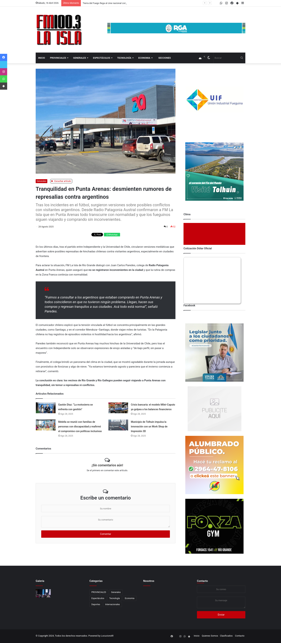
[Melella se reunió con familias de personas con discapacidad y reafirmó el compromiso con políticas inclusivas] (46, 425)
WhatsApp (112, 235)
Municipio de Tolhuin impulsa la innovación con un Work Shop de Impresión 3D (149, 426)
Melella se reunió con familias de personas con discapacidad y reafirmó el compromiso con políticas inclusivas (80, 426)
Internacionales (112, 604)
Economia (144, 57)
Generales (79, 57)
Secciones (164, 57)
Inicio (41, 57)
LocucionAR (107, 635)
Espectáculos (101, 57)
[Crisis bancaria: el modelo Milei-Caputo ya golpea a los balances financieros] (118, 407)
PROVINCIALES (58, 57)
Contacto (202, 581)
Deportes (95, 604)
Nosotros (148, 581)
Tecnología (124, 57)
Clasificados (226, 635)
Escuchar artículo (61, 181)
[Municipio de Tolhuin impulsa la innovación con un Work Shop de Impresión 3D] (118, 425)
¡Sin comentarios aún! (107, 465)
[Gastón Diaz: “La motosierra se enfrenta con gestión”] (46, 407)
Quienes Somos (210, 635)
